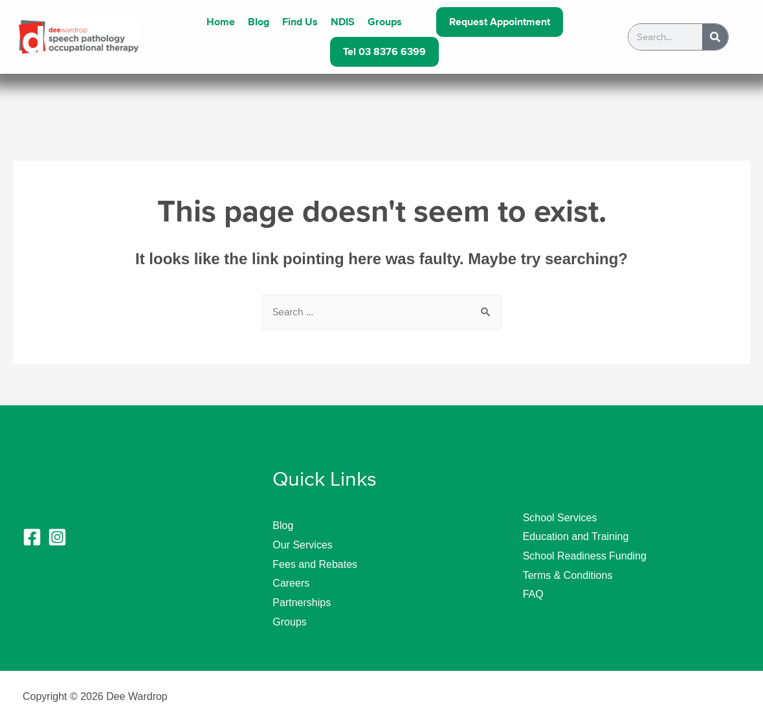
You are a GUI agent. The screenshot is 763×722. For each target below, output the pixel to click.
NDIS (343, 22)
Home (220, 22)
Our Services (302, 544)
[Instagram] (57, 537)
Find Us (300, 22)
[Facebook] (32, 537)
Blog (258, 22)
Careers (290, 583)
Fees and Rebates (314, 564)
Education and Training (576, 536)
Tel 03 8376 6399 (384, 51)
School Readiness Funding (585, 555)
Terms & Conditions (568, 575)
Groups (385, 22)
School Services (560, 517)
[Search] (715, 37)
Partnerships (301, 602)
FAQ (533, 594)
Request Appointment (499, 22)
